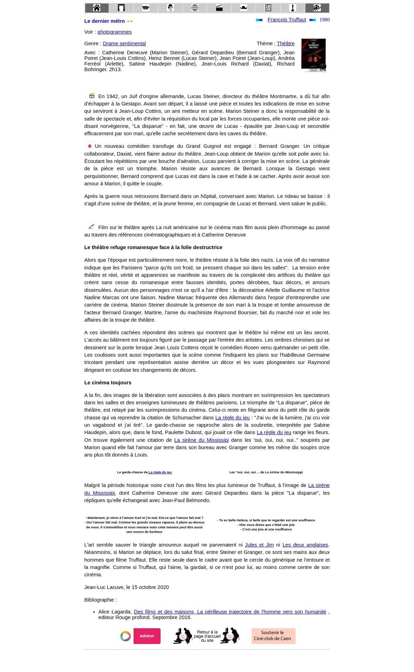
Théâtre (286, 43)
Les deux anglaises (305, 545)
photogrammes (114, 32)
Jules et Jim (259, 545)
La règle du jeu (232, 417)
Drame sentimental (124, 43)
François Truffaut (286, 19)
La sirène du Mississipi (201, 440)
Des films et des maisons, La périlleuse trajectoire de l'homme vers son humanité (230, 612)
